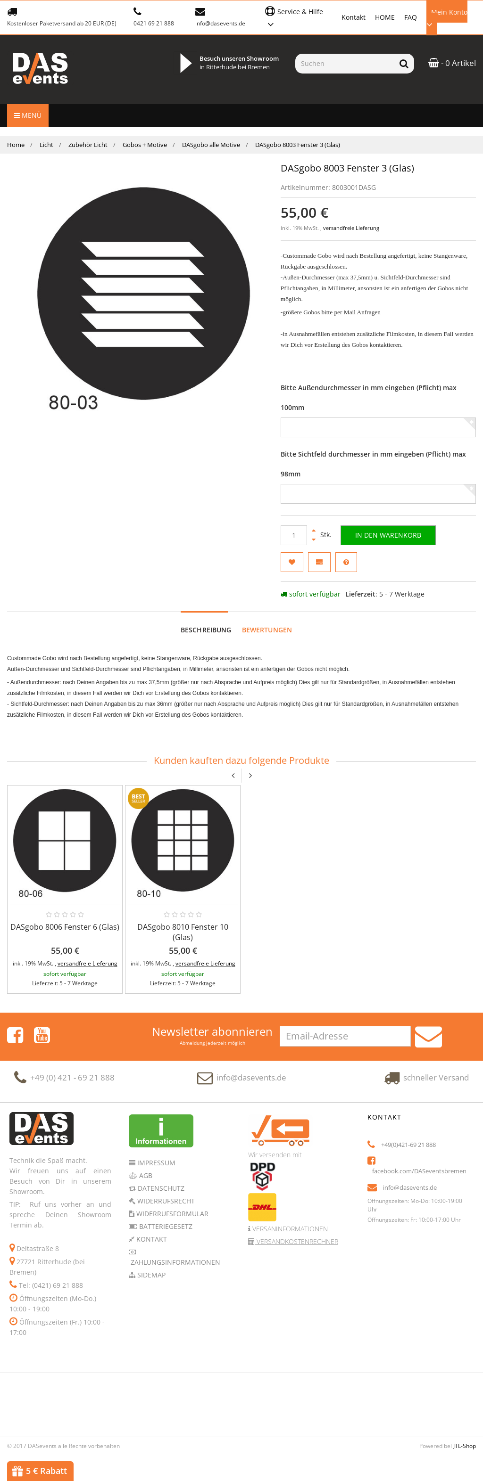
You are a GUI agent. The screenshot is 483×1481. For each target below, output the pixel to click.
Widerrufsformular (171, 1213)
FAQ (410, 17)
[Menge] (294, 535)
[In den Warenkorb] (388, 535)
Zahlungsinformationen (174, 1262)
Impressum (155, 1162)
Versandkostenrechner (296, 1241)
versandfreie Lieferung (351, 228)
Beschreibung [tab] (206, 629)
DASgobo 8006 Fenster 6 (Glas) (64, 927)
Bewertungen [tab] (267, 629)
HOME (385, 17)
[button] (298, 16)
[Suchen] (344, 64)
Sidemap (150, 1274)
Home (16, 144)
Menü (28, 115)
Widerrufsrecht (165, 1200)
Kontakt (353, 17)
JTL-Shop (464, 1446)
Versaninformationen (289, 1228)
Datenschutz (160, 1188)
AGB (144, 1175)
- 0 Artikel (452, 62)
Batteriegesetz (164, 1226)
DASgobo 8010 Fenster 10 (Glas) (182, 932)
